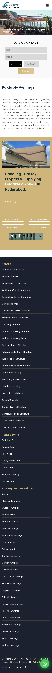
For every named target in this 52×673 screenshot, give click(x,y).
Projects (6, 667)
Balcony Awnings (10, 549)
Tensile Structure (10, 276)
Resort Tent (7, 453)
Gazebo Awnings (10, 569)
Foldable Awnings (10, 597)
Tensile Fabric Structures (14, 283)
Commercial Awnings (12, 576)
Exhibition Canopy (10, 474)
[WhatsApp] (44, 664)
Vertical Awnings (10, 638)
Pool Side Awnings (10, 610)
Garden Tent (8, 467)
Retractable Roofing (11, 372)
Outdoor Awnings (10, 507)
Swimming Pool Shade (12, 393)
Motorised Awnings (11, 501)
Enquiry (17, 667)
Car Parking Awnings (11, 556)
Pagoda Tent (8, 447)
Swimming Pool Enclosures (15, 379)
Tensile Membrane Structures (16, 297)
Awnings (6, 494)
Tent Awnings (8, 514)
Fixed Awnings (8, 542)
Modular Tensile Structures (15, 317)
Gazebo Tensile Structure (14, 427)
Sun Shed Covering (11, 386)
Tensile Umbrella (10, 400)
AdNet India (38, 662)
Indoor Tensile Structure (13, 358)
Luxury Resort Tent (11, 460)
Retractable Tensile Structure (16, 365)
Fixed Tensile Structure (13, 420)
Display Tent (8, 481)
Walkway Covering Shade (14, 338)
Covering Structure (11, 324)
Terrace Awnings (10, 521)
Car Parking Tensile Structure (16, 310)
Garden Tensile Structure (14, 407)
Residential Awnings (11, 583)
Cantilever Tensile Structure (15, 413)
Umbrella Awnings (10, 631)
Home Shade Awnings (12, 604)
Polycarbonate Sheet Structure (17, 352)
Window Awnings (10, 528)
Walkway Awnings (10, 645)
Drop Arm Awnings (11, 590)
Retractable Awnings (12, 535)
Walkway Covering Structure (16, 331)
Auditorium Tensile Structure (16, 290)
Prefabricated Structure (13, 269)
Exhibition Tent (9, 440)
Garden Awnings (10, 562)
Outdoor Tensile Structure (14, 345)
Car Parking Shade (11, 304)
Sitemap (14, 662)
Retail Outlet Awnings (12, 617)
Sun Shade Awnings (11, 624)
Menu (47, 5)
